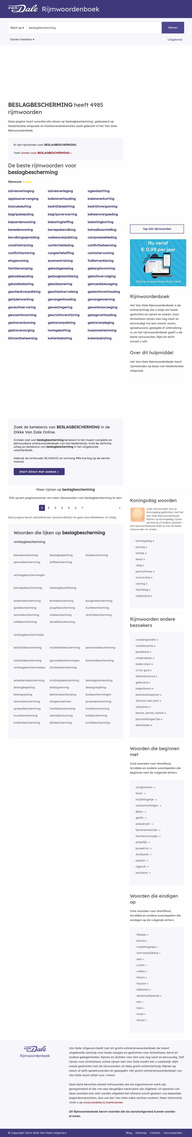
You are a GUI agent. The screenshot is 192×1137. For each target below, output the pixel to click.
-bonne (140, 940)
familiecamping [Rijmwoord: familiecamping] (20, 268)
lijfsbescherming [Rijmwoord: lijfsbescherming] (61, 722)
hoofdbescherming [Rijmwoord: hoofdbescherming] (62, 708)
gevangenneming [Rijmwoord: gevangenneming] (101, 299)
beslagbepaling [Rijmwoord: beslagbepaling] (24, 687)
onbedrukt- (143, 824)
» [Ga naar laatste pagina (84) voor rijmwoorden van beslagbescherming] (119, 508)
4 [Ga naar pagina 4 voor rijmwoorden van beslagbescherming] (62, 508)
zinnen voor (45, 153)
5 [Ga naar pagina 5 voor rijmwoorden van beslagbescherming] (69, 508)
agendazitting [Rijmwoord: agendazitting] (99, 191)
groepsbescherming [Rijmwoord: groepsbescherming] (27, 708)
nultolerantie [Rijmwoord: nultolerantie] (144, 646)
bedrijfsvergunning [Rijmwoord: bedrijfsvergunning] (102, 206)
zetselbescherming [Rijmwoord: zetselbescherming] (62, 622)
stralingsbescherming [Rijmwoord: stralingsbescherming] (64, 680)
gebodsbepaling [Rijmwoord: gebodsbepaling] (20, 276)
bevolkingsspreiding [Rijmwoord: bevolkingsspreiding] (23, 237)
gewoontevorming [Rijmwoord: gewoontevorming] (22, 315)
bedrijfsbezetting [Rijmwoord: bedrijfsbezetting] (61, 206)
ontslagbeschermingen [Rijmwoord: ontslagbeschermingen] (29, 575)
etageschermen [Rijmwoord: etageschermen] (60, 701)
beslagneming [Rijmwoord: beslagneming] (59, 687)
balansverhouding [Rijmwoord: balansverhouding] (62, 199)
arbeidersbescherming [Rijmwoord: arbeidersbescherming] (29, 680)
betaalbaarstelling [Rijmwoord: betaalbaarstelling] (102, 230)
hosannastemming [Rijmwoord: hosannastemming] (102, 330)
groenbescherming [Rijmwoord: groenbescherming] (98, 701)
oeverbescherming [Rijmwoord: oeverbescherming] (26, 615)
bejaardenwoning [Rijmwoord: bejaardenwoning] (21, 222)
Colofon (155, 1133)
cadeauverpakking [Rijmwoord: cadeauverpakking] (62, 237)
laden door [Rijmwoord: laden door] (143, 664)
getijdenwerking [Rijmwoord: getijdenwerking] (21, 299)
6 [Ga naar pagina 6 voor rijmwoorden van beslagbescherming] (75, 508)
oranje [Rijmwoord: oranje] (140, 553)
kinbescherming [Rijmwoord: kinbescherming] (96, 715)
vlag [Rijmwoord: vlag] (139, 565)
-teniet (140, 1020)
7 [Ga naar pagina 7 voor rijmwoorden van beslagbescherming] (82, 508)
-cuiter (140, 965)
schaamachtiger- (147, 805)
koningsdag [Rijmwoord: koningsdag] (144, 541)
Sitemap (141, 1133)
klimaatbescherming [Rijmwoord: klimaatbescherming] (100, 660)
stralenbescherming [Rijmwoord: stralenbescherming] (63, 667)
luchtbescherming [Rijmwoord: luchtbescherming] (98, 722)
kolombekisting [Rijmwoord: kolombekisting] (99, 338)
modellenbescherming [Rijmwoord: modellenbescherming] (65, 647)
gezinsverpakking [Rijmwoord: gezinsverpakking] (61, 323)
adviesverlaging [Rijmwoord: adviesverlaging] (60, 191)
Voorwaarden (173, 1133)
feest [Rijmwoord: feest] (139, 559)
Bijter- (140, 811)
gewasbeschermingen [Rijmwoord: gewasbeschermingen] (65, 660)
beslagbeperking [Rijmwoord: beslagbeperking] (61, 555)
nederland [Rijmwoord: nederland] (143, 596)
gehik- (140, 817)
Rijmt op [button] (16, 27)
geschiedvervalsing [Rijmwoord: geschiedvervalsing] (63, 292)
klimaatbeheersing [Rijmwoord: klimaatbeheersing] (22, 338)
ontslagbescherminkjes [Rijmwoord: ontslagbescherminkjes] (29, 667)
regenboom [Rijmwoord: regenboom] (143, 688)
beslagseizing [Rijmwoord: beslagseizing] (23, 694)
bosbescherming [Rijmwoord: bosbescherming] (97, 555)
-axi (138, 1001)
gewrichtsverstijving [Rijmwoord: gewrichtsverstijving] (63, 315)
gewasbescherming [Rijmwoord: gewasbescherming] (27, 562)
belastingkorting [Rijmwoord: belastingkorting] (100, 222)
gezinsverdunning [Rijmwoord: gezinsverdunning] (21, 323)
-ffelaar (141, 934)
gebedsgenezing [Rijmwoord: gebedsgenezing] (60, 268)
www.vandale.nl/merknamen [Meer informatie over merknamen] (103, 1102)
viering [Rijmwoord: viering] (140, 583)
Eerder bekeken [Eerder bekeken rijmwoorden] (21, 39)
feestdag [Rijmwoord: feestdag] (142, 589)
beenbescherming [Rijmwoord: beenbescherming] (26, 555)
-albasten (142, 989)
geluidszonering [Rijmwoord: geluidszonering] (60, 284)
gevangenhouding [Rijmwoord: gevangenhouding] (62, 299)
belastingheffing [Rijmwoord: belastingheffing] (60, 222)
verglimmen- (144, 787)
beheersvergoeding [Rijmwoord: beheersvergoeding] (103, 214)
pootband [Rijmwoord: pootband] (142, 652)
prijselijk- (142, 842)
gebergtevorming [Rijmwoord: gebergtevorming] (101, 268)
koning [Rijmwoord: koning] (140, 547)
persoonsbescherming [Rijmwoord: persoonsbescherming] (100, 647)
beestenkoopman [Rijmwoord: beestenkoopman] (147, 694)
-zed (139, 959)
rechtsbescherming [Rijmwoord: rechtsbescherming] (99, 615)
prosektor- (143, 848)
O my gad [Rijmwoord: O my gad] (142, 670)
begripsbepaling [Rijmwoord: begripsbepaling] (21, 214)
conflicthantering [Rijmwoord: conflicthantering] (21, 253)
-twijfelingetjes (146, 947)
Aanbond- (142, 854)
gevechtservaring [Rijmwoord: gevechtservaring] (22, 307)
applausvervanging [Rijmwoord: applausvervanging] (23, 199)
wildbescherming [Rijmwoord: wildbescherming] (25, 622)
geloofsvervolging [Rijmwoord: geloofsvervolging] (102, 276)
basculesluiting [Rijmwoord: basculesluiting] (19, 206)
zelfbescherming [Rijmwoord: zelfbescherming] (61, 562)
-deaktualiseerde (147, 995)
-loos (139, 1008)
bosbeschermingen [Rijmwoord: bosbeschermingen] (98, 694)
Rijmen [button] (173, 27)
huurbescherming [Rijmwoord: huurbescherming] (25, 715)
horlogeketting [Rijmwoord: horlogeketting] (59, 330)
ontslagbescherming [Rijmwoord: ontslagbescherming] (29, 542)
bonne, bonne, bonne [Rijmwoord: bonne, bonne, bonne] (150, 713)
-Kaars (140, 977)
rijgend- (141, 866)
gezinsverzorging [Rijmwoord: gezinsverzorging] (21, 330)
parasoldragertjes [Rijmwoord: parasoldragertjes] (148, 719)
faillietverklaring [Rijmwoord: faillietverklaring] (101, 261)
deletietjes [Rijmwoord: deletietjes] (143, 725)
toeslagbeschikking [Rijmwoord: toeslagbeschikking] (63, 588)
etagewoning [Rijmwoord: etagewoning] (18, 261)
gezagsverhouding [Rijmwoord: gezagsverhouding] (102, 315)
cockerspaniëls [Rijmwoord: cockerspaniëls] (146, 639)
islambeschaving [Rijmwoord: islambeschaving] (61, 715)
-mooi (139, 1014)
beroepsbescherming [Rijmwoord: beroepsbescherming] (28, 588)
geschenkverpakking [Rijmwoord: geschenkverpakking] (24, 292)
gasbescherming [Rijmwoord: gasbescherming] (25, 607)
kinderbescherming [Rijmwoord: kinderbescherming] (27, 722)
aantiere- (142, 872)
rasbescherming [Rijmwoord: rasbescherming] (61, 615)
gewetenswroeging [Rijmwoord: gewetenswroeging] (102, 307)
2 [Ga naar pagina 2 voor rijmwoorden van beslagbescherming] (48, 508)
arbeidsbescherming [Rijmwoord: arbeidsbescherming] (28, 660)
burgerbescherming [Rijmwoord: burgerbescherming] (99, 600)
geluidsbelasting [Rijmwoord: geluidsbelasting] (21, 284)
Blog (129, 1133)
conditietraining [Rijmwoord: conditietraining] (20, 245)
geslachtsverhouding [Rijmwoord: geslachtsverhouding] (104, 292)
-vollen (140, 971)
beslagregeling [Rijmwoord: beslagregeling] (96, 687)
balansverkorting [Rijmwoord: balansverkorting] (101, 199)
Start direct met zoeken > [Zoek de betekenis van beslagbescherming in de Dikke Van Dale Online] (39, 471)
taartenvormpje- (147, 836)
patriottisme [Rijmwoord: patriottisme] (144, 571)
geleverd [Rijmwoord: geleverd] (142, 682)
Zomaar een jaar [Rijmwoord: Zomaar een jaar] (147, 700)
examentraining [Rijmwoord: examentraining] (60, 261)
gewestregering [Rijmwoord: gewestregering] (60, 307)
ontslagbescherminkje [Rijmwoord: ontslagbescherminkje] (29, 634)
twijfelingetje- (145, 799)
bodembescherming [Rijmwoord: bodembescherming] (27, 600)
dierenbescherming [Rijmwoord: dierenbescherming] (27, 701)
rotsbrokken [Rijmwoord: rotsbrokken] (144, 658)
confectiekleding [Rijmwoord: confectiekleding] (61, 245)
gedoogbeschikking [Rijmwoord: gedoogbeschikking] (63, 276)
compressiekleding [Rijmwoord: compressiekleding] (102, 237)
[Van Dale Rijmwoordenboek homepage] (25, 9)
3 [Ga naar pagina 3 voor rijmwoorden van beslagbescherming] (55, 508)
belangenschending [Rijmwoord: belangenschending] (99, 680)
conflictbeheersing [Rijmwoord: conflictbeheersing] (102, 245)
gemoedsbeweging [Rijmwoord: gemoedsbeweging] (102, 284)
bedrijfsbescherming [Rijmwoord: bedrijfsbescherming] (28, 647)
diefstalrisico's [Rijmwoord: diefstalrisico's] (145, 676)
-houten (141, 983)
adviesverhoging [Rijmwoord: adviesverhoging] (21, 191)
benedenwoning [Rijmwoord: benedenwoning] (20, 230)
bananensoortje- (147, 830)
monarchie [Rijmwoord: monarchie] (143, 577)
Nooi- (139, 793)
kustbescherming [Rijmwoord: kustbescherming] (97, 607)
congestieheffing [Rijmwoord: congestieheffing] (61, 253)
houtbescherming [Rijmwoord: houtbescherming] (97, 708)
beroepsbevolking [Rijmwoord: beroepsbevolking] (61, 230)
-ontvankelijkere (147, 953)
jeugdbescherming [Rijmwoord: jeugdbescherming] (62, 607)
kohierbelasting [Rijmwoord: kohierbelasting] (60, 338)
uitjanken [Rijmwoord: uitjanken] (142, 707)
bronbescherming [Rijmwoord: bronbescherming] (61, 600)
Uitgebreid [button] (175, 39)
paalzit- (141, 860)
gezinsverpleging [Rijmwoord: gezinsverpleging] (101, 323)
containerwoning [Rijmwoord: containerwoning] (101, 253)
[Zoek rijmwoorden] (47, 28)
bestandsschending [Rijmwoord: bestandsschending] (63, 694)
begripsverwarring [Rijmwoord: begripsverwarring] (62, 214)
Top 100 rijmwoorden (157, 229)
